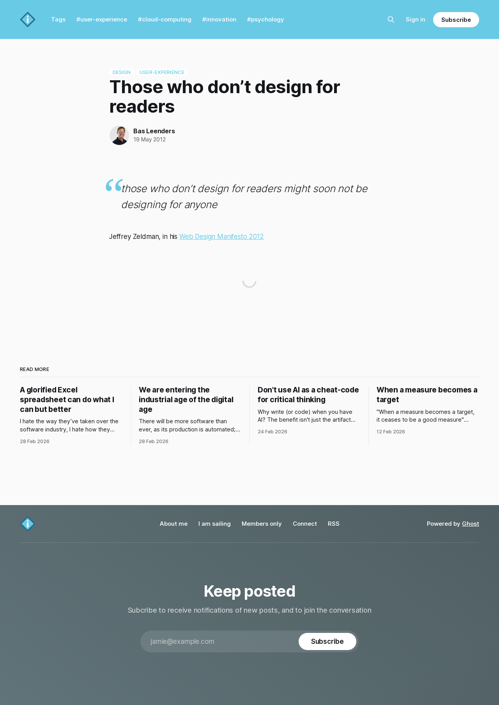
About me (174, 523)
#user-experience (101, 19)
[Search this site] (391, 19)
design (122, 72)
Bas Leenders (154, 131)
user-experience (162, 72)
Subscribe (456, 19)
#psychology (265, 19)
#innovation (219, 19)
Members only (262, 523)
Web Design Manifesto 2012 (221, 236)
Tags (58, 19)
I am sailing (214, 523)
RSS (334, 523)
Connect (305, 523)
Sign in (415, 19)
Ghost (470, 523)
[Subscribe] (327, 641)
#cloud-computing (164, 19)
